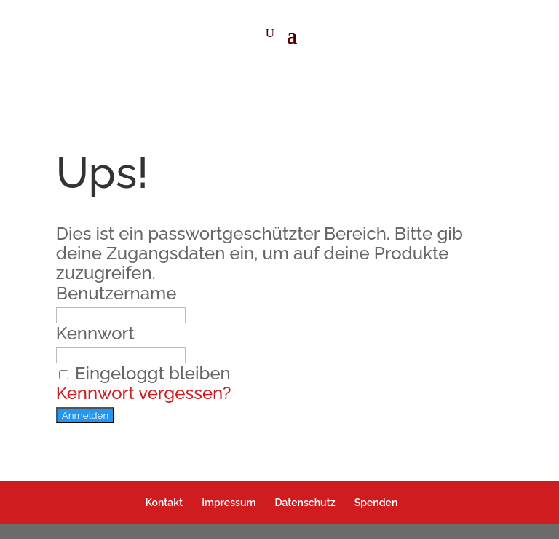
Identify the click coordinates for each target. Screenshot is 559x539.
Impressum (228, 502)
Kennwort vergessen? (143, 393)
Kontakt (164, 502)
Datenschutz (304, 502)
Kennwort (95, 333)
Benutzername (116, 293)
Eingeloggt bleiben (143, 373)
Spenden (376, 502)
